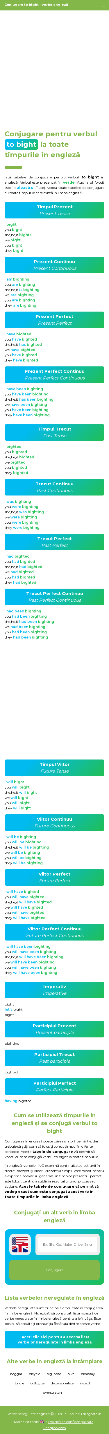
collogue (37, 1383)
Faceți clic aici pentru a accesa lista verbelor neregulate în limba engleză (55, 1339)
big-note (54, 1374)
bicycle (34, 1374)
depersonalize (62, 1383)
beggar (16, 1374)
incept (85, 1383)
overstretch (52, 1392)
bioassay (88, 1374)
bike (70, 1374)
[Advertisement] (54, 67)
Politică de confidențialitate (70, 1421)
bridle (19, 1383)
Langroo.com (54, 1428)
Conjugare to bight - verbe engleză (36, 5)
